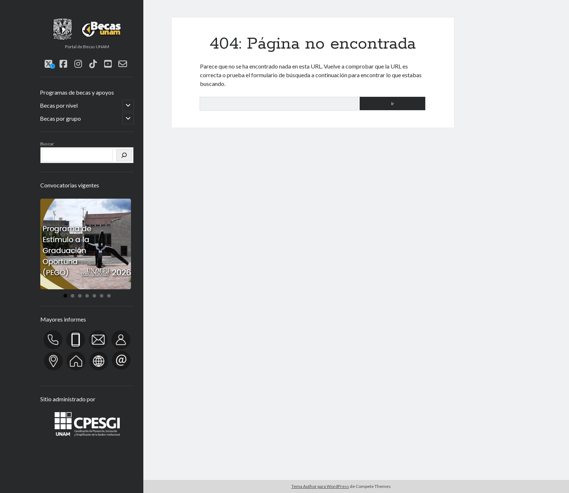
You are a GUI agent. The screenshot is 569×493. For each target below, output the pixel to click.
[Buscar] (124, 155)
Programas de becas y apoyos (77, 92)
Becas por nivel (59, 105)
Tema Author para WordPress (320, 486)
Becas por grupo (60, 118)
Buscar (47, 143)
